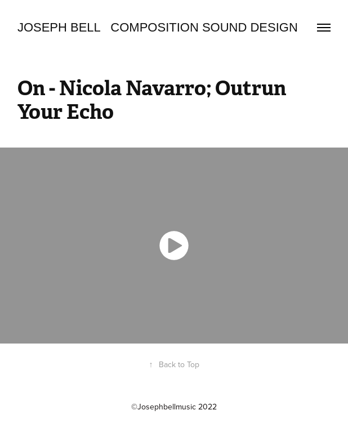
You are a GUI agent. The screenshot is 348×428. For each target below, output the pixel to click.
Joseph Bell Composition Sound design (157, 27)
